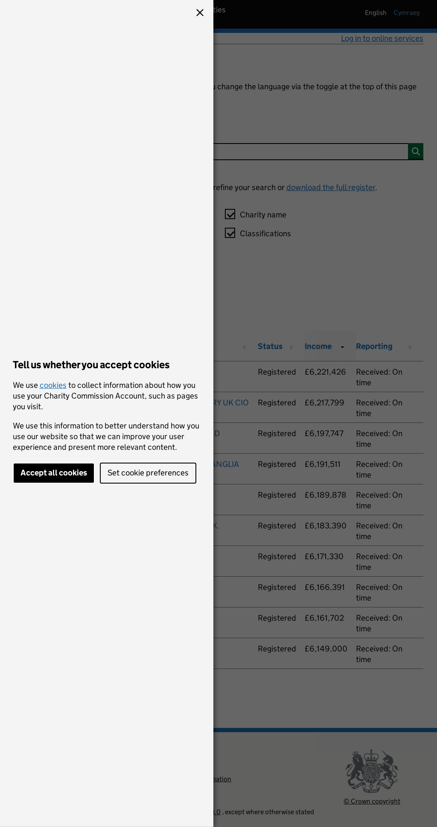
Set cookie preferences (148, 473)
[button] (200, 14)
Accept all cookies (53, 473)
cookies (53, 385)
